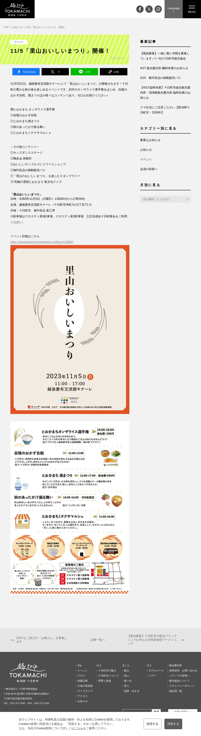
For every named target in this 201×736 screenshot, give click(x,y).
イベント (146, 159)
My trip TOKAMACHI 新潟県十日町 (17, 9)
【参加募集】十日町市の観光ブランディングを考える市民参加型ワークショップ (152, 639)
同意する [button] (173, 723)
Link (113, 71)
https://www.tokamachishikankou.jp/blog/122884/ (41, 242)
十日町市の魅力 (107, 670)
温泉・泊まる (131, 690)
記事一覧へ (97, 639)
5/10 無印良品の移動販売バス (160, 77)
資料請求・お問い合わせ (183, 670)
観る (126, 670)
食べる (128, 680)
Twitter (55, 71)
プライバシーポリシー (182, 685)
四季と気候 (104, 680)
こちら (78, 728)
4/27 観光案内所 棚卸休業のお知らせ (164, 68)
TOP (6, 27)
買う (126, 685)
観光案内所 (175, 665)
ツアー (152, 675)
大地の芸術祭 (85, 685)
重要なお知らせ (150, 140)
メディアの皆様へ (179, 675)
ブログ (81, 675)
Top (79, 665)
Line (84, 71)
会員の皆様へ (149, 169)
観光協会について (179, 680)
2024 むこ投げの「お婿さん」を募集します (41, 639)
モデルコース (156, 670)
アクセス (82, 696)
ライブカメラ (85, 690)
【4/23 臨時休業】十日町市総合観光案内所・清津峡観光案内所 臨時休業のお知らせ (165, 92)
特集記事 (82, 680)
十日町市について (108, 675)
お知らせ (17, 27)
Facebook (26, 71)
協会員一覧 (175, 690)
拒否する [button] (152, 723)
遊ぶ (126, 675)
